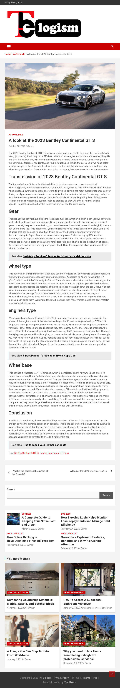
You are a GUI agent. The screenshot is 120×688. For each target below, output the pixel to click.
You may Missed (18, 559)
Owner (30, 146)
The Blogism (45, 677)
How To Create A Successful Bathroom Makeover (82, 602)
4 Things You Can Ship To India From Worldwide (28, 653)
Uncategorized (15, 534)
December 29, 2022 (73, 663)
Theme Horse (90, 677)
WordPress (70, 682)
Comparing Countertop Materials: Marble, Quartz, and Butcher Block (30, 602)
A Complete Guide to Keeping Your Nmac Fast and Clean (38, 521)
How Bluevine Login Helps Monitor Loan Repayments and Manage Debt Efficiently (85, 521)
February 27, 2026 (70, 529)
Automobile (16, 134)
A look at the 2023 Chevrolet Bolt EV (89, 471)
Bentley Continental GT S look (54, 453)
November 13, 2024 (16, 608)
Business (26, 514)
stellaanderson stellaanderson (97, 608)
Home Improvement (18, 592)
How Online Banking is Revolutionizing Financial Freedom (31, 539)
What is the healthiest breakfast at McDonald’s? (30, 473)
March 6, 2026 (29, 529)
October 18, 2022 (17, 146)
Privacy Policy (62, 677)
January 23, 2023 (71, 608)
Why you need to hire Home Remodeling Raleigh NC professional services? (82, 655)
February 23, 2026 (16, 545)
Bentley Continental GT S (26, 453)
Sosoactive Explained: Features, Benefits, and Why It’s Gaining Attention (83, 540)
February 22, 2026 (70, 548)
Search (106, 495)
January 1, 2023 (15, 659)
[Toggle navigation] (9, 46)
